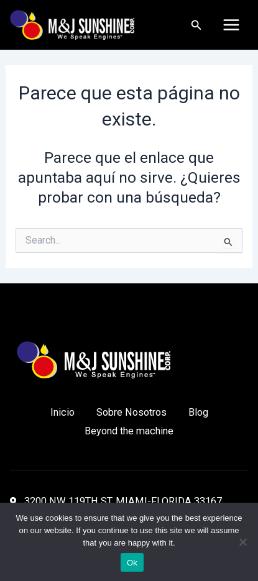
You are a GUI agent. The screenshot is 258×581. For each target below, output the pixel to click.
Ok (132, 562)
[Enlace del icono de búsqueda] (196, 25)
